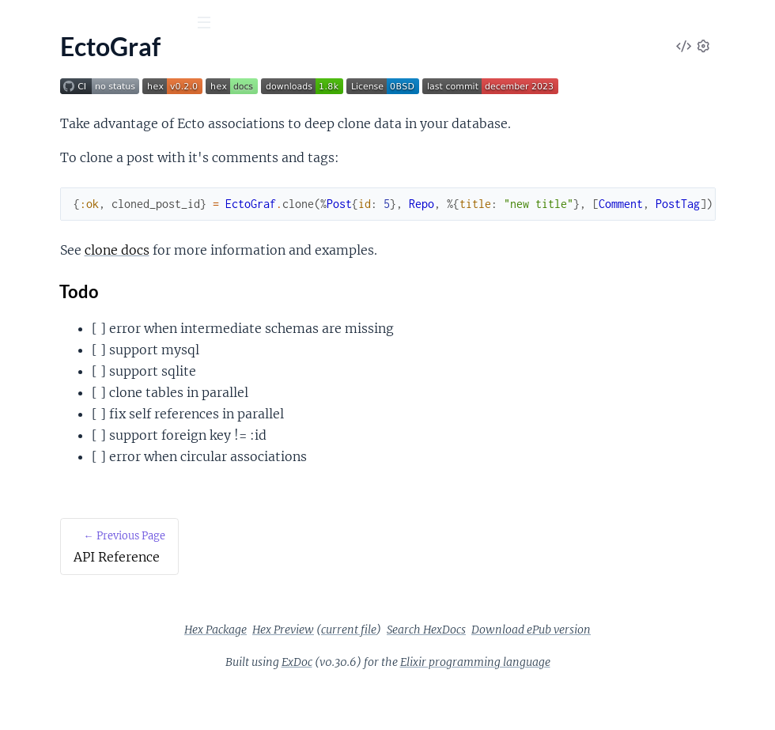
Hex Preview (402, 673)
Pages (34, 110)
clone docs (341, 293)
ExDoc (415, 705)
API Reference (50, 158)
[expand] (221, 159)
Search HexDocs (544, 673)
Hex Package (334, 673)
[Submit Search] (23, 23)
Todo (304, 335)
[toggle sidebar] (215, 24)
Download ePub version (649, 673)
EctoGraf (48, 62)
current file (467, 673)
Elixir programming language (594, 705)
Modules (96, 110)
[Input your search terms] (118, 22)
